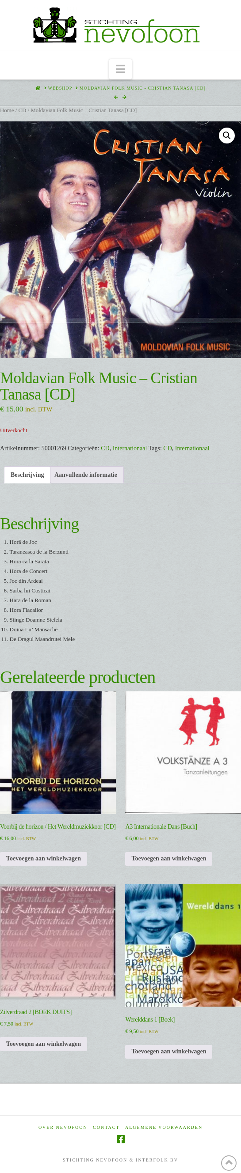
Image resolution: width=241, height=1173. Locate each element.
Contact (106, 1127)
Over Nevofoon (63, 1127)
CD (22, 110)
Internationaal (130, 448)
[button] (120, 69)
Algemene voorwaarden (164, 1127)
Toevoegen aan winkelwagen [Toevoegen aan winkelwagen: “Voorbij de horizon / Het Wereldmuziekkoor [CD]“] (43, 858)
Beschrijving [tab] (27, 474)
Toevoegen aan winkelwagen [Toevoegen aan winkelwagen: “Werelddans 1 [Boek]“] (168, 1051)
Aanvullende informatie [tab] (85, 474)
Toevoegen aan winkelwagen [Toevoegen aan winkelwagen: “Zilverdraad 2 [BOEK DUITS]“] (43, 1044)
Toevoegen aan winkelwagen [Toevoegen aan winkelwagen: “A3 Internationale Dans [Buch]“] (168, 858)
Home (7, 110)
